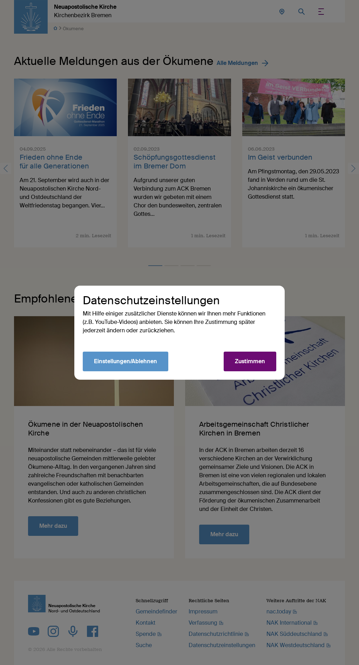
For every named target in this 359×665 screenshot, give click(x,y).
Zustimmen (250, 361)
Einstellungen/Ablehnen (125, 361)
